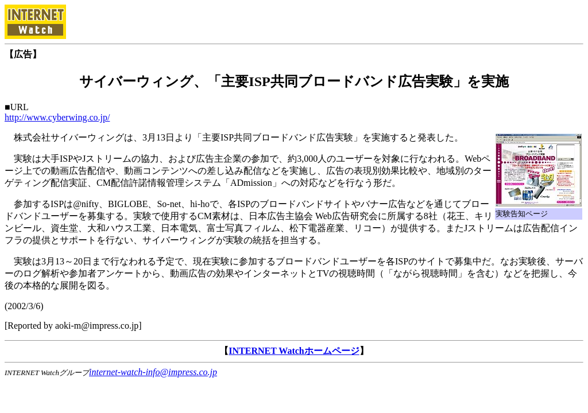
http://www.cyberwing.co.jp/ (57, 117)
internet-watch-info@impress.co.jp (153, 372)
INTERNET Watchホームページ (294, 351)
